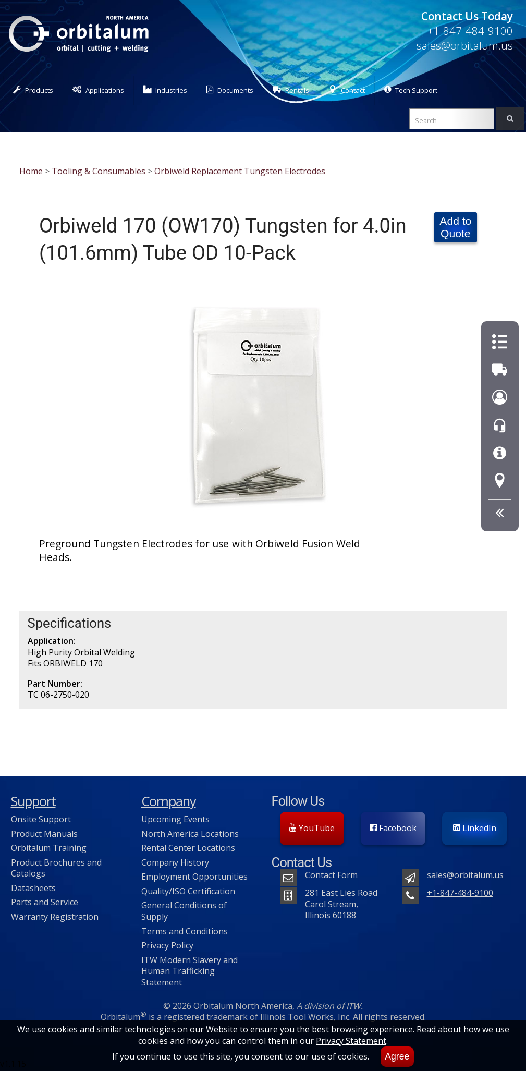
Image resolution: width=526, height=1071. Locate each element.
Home (31, 171)
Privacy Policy (167, 945)
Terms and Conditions (184, 931)
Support (33, 801)
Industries (165, 90)
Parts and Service (44, 902)
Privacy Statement (351, 1040)
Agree (397, 1056)
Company (168, 801)
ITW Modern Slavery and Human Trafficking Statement (189, 971)
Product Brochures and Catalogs (56, 868)
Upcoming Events (175, 819)
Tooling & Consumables (98, 171)
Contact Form (331, 875)
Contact (346, 90)
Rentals (291, 90)
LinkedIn (474, 828)
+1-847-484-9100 (470, 30)
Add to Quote (455, 227)
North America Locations (190, 833)
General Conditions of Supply (184, 910)
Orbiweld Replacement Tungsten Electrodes (239, 171)
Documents (229, 90)
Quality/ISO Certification (188, 891)
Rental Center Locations (188, 848)
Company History (175, 862)
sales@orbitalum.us (465, 45)
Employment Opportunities (194, 876)
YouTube (312, 828)
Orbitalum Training (49, 848)
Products (33, 90)
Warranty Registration (55, 916)
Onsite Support (41, 819)
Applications (98, 90)
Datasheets (33, 888)
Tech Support (410, 90)
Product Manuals (44, 833)
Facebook (393, 828)
